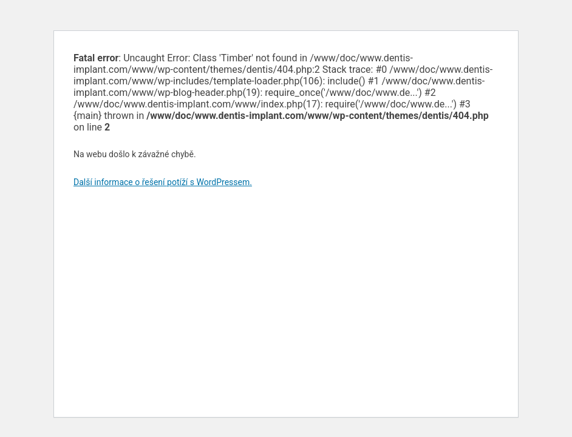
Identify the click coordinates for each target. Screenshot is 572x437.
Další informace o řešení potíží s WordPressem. (162, 182)
